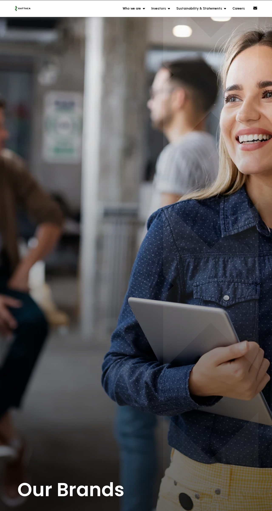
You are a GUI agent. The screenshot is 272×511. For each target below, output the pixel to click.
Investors (159, 8)
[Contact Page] (255, 8)
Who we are (132, 8)
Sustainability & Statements (199, 8)
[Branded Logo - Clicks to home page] (28, 8)
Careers (238, 8)
